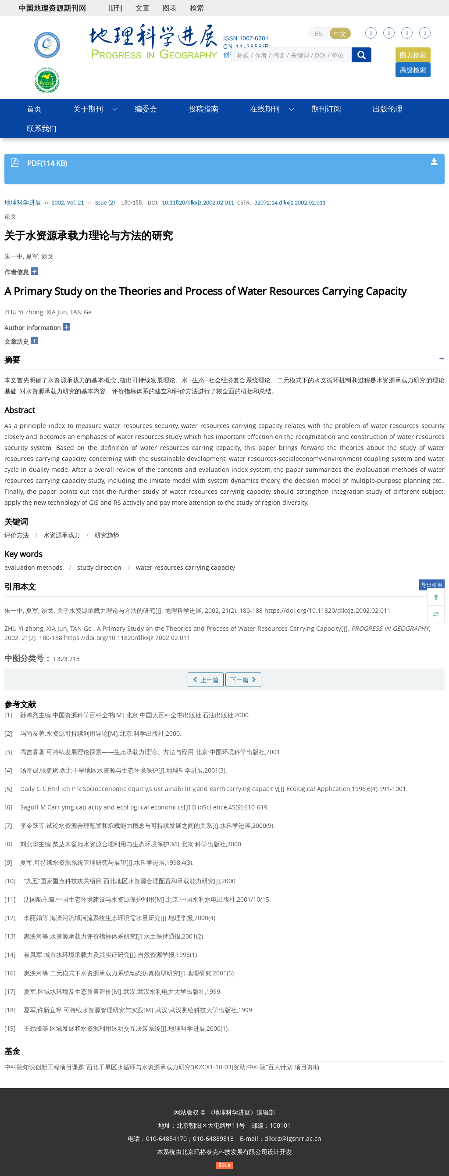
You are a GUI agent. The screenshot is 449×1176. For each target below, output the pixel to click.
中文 (340, 33)
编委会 (146, 109)
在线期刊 (265, 109)
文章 (142, 8)
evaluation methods (33, 567)
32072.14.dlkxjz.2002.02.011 (290, 202)
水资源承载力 (61, 535)
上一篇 (205, 680)
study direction (99, 567)
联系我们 (42, 128)
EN (319, 33)
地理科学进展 (22, 202)
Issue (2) (104, 202)
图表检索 (413, 54)
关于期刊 (88, 109)
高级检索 (413, 69)
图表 (170, 8)
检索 (197, 8)
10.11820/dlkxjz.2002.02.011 (198, 202)
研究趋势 (107, 535)
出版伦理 (388, 109)
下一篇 (243, 680)
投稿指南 (203, 109)
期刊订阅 (326, 109)
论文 (10, 216)
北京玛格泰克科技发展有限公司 (224, 1151)
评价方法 (16, 535)
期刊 (115, 8)
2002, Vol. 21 (68, 202)
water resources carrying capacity (185, 567)
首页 (34, 109)
